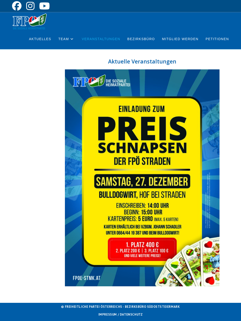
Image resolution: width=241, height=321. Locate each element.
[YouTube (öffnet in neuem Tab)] (44, 6)
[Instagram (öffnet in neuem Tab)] (30, 6)
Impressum (107, 315)
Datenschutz (131, 315)
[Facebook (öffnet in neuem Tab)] (18, 6)
